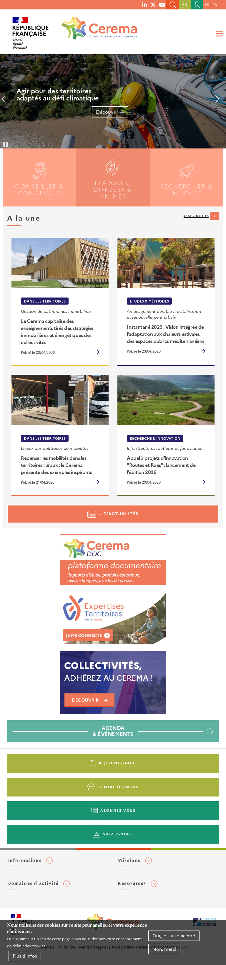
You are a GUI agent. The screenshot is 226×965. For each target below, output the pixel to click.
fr (207, 4)
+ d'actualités (196, 216)
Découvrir (107, 111)
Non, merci (164, 949)
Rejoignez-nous (118, 762)
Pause (6, 144)
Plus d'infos (25, 956)
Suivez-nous (118, 833)
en (214, 4)
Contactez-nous (117, 786)
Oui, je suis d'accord (173, 935)
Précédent (6, 101)
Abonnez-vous (117, 810)
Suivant (215, 101)
